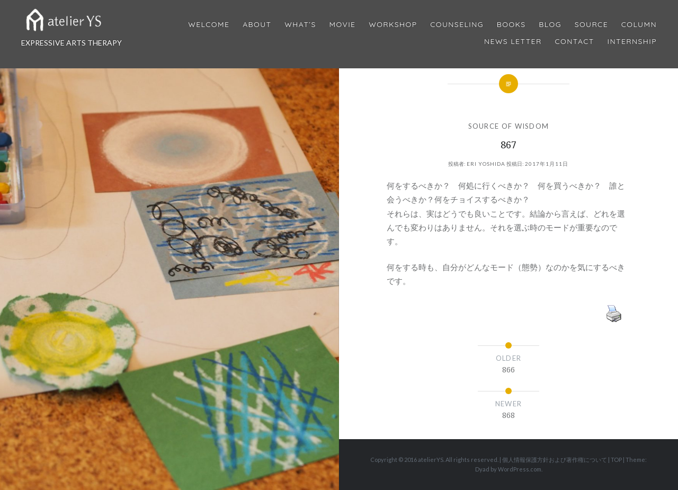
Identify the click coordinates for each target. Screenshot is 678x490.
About (257, 24)
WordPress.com (519, 469)
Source (591, 24)
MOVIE (342, 24)
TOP (616, 459)
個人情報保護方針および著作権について (554, 459)
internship (632, 41)
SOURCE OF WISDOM (508, 126)
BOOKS (511, 24)
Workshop (393, 24)
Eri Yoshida (486, 164)
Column (639, 24)
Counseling (457, 24)
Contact (574, 41)
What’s (300, 24)
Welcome (208, 24)
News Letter (513, 41)
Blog (550, 24)
